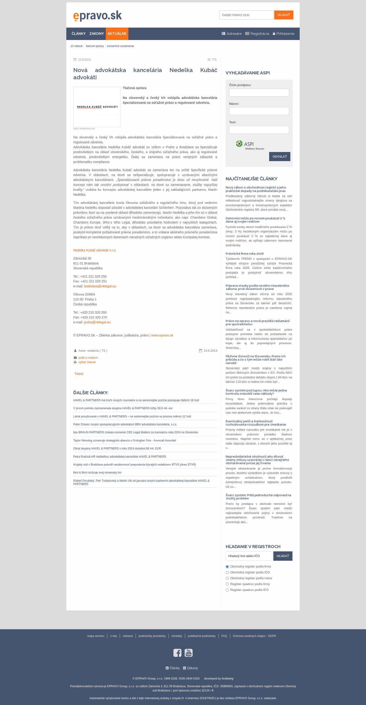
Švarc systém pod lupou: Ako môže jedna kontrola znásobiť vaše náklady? (256, 392)
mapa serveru (95, 636)
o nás (113, 636)
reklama (128, 636)
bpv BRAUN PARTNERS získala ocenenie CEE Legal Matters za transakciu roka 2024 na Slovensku (135, 432)
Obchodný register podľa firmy (248, 566)
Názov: (234, 103)
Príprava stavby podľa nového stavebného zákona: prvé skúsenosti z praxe (257, 287)
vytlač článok (87, 362)
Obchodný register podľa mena (249, 578)
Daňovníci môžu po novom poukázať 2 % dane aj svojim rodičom (255, 220)
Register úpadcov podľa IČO (247, 590)
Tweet (78, 374)
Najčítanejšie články (252, 178)
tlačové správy (95, 46)
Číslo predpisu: (240, 85)
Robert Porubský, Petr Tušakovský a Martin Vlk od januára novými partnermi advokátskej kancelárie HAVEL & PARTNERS (141, 482)
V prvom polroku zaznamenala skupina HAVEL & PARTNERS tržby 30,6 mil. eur (123, 408)
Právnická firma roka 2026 (245, 253)
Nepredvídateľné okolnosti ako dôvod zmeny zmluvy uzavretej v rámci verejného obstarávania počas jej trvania (257, 460)
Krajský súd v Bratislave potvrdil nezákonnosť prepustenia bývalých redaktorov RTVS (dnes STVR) (134, 464)
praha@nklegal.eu (97, 322)
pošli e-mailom (88, 357)
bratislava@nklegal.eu (100, 286)
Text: (232, 122)
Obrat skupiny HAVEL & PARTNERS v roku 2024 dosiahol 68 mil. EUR (117, 448)
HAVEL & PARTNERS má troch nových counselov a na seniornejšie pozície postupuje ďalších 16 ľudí (136, 400)
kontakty (177, 636)
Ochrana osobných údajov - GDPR (254, 636)
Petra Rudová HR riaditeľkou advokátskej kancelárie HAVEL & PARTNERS (119, 456)
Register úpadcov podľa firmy (248, 584)
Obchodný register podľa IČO (248, 572)
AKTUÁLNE (117, 34)
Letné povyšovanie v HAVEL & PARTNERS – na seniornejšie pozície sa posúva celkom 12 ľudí (132, 416)
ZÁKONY (96, 34)
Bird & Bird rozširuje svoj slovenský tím (97, 472)
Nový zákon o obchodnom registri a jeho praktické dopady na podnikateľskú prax (256, 189)
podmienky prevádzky (152, 636)
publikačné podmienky (202, 636)
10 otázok (76, 46)
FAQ (224, 636)
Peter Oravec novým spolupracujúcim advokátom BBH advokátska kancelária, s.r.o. (125, 424)
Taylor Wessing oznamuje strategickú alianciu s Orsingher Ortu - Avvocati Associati (124, 440)
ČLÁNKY (79, 34)
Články (174, 668)
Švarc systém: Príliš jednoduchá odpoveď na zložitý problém (258, 496)
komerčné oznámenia (120, 46)
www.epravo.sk (162, 335)
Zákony (192, 668)
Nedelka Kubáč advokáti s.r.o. (94, 250)
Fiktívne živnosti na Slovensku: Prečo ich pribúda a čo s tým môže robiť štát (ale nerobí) (256, 359)
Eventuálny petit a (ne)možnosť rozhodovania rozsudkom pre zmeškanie (256, 422)
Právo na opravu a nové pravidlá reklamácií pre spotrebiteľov (258, 322)
